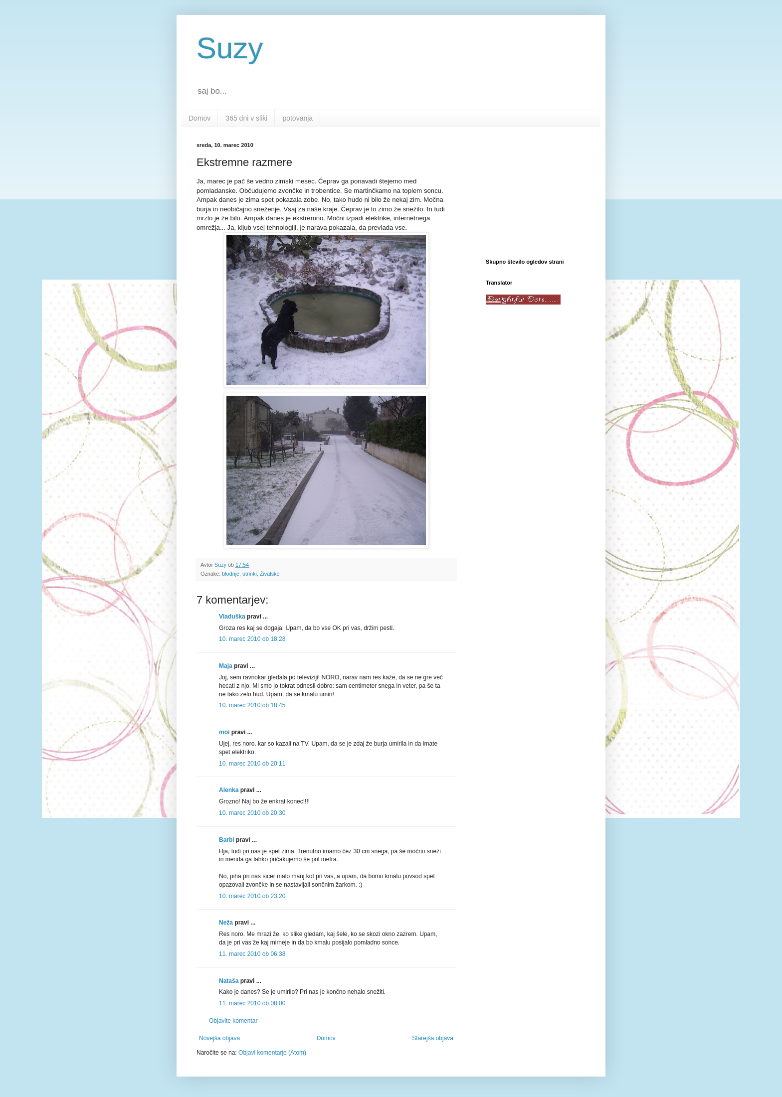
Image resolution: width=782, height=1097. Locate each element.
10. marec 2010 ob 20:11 (252, 763)
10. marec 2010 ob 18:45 (252, 705)
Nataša (228, 980)
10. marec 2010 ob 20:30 (252, 812)
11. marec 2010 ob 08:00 (252, 1003)
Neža (226, 922)
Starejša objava (432, 1038)
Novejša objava (219, 1038)
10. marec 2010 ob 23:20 (252, 896)
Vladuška (232, 616)
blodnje (230, 574)
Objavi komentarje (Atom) (272, 1052)
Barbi (226, 839)
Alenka (228, 789)
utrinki (249, 574)
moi (224, 732)
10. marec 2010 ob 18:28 (252, 638)
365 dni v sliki (246, 118)
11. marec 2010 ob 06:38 (252, 953)
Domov (199, 118)
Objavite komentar (233, 1020)
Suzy (229, 48)
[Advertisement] (536, 192)
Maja (225, 665)
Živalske (270, 574)
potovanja (297, 118)
